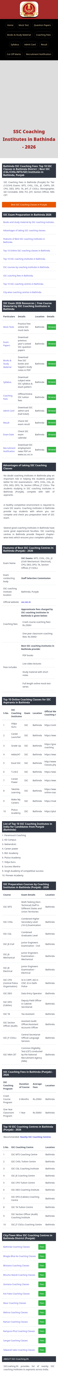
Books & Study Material (19, 34)
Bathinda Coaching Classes (16, 1246)
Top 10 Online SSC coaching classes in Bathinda (26, 250)
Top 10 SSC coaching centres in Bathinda (23, 283)
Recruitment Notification (38, 54)
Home (10, 25)
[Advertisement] (29, 97)
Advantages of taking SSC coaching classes (24, 230)
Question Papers (42, 25)
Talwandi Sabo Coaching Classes (19, 1349)
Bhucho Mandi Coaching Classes (19, 1274)
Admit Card (30, 44)
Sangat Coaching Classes (15, 1340)
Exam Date (8, 434)
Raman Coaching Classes (15, 1321)
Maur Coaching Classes (14, 1303)
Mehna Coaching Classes (15, 1312)
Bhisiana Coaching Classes (16, 1265)
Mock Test (24, 25)
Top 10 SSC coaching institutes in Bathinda (24, 258)
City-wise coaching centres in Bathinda (22, 292)
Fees (42, 1246)
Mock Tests (8, 326)
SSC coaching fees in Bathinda (18, 275)
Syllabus (15, 44)
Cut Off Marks (14, 54)
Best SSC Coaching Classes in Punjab (29, 204)
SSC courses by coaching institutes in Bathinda (26, 267)
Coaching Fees (43, 34)
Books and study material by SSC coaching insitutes (28, 222)
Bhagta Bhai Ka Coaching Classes (19, 1256)
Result (44, 44)
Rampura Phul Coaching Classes (19, 1331)
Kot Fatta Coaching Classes (16, 1293)
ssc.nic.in (26, 602)
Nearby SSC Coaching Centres (35, 1136)
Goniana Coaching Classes (16, 1284)
